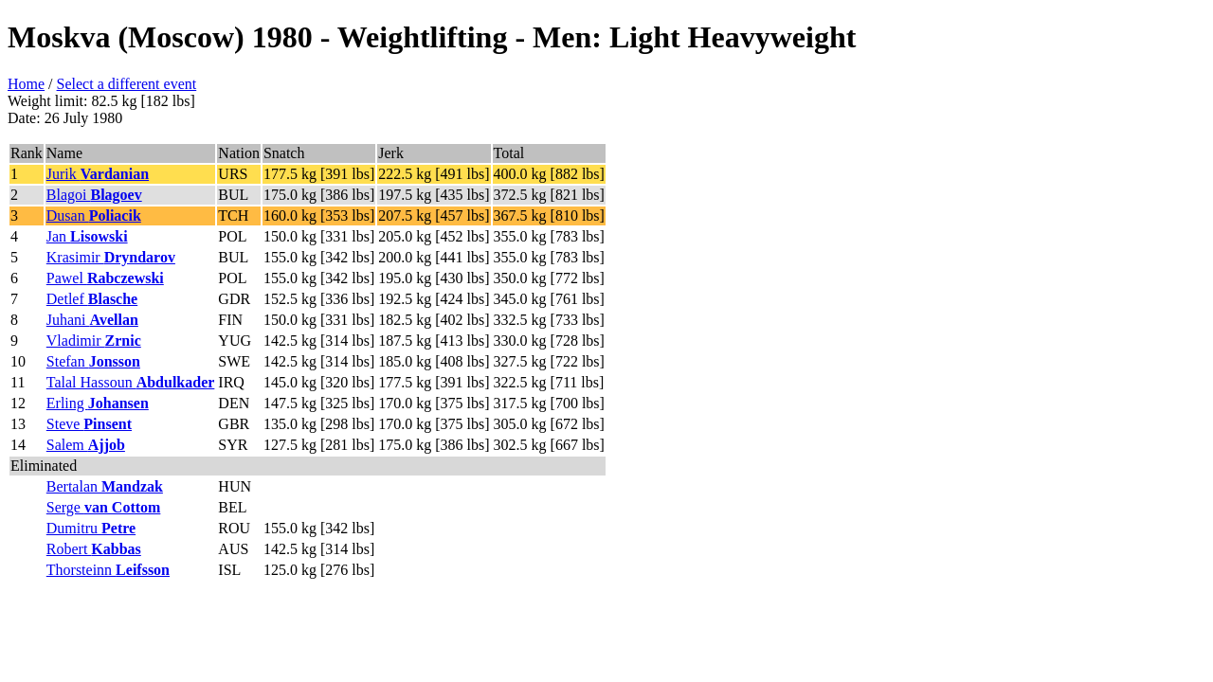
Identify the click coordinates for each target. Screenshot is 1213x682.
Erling (97, 403)
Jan (87, 236)
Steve (89, 424)
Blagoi (94, 195)
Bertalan (104, 486)
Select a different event (127, 84)
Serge (103, 507)
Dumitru (91, 528)
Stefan (93, 361)
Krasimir (110, 257)
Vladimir (93, 340)
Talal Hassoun (130, 382)
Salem (85, 445)
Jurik (97, 174)
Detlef (91, 299)
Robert (93, 549)
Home (26, 84)
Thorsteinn (108, 570)
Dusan (93, 215)
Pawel (105, 278)
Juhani (92, 320)
